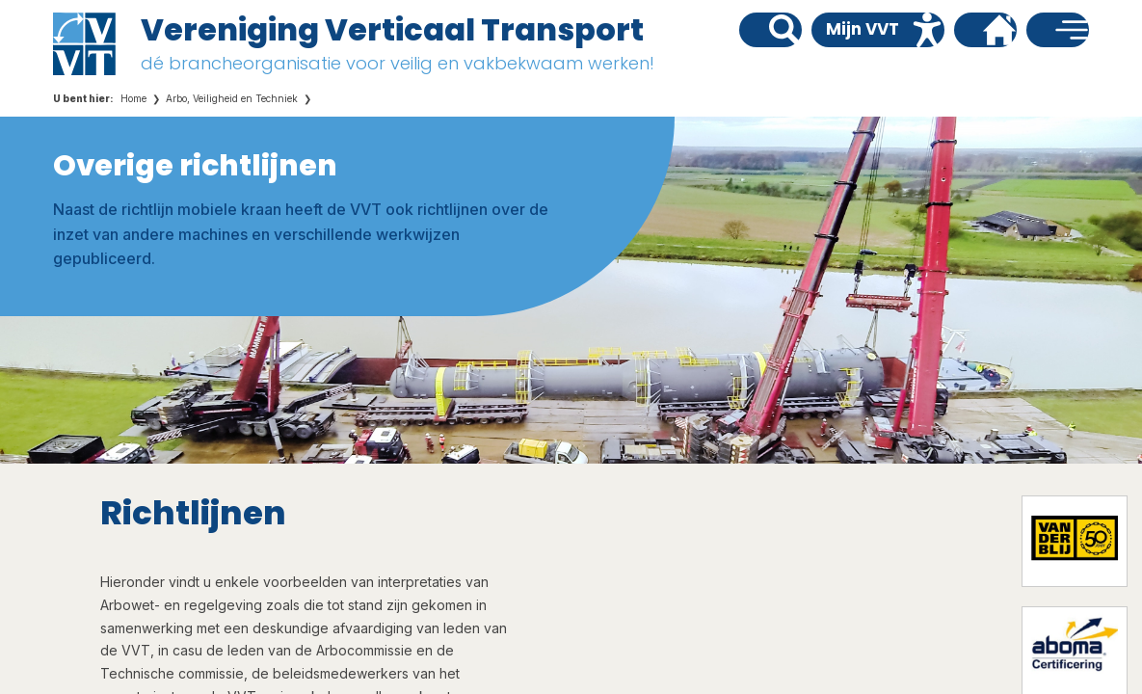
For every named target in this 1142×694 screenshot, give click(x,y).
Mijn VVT (862, 28)
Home (133, 98)
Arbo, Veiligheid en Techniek (232, 98)
